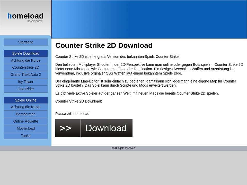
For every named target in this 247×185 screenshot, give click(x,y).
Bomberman (26, 114)
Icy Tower (25, 82)
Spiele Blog (172, 73)
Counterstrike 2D (25, 67)
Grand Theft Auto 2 (26, 74)
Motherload (26, 128)
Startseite (25, 42)
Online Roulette (25, 121)
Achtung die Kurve (25, 60)
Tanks (26, 136)
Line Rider (25, 89)
